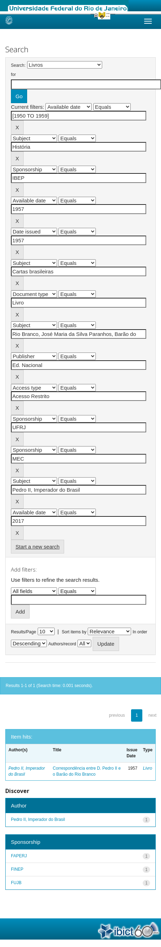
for (13, 74)
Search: (18, 65)
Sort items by (74, 631)
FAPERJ (19, 855)
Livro (147, 768)
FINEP (17, 869)
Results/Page (23, 631)
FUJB (16, 882)
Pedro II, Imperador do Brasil (38, 819)
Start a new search (38, 547)
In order (140, 631)
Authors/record (62, 643)
